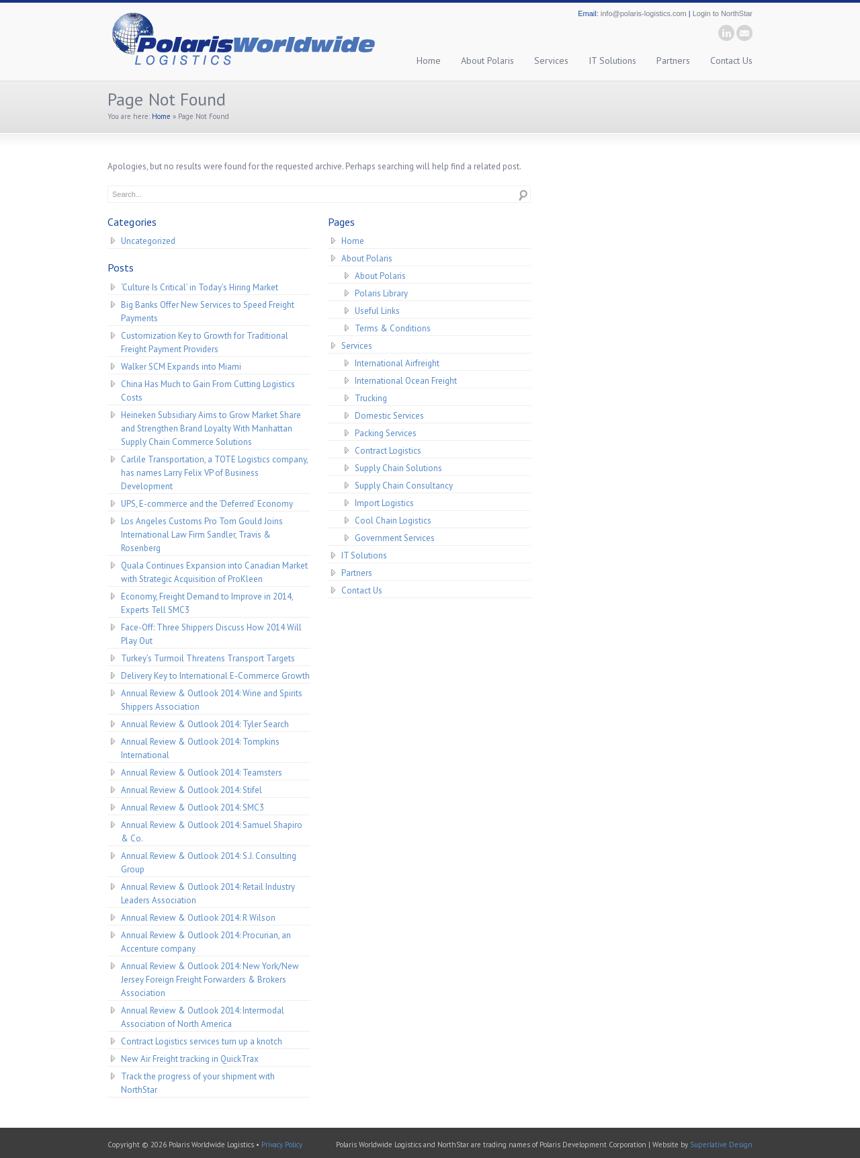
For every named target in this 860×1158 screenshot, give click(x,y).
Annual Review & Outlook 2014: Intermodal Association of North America (202, 1017)
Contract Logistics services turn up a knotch (201, 1041)
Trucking (371, 398)
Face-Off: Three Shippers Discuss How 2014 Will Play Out (211, 634)
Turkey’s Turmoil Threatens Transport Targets (208, 658)
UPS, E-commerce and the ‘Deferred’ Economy (207, 503)
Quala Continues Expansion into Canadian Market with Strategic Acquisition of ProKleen (214, 572)
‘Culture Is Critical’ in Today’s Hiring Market (199, 287)
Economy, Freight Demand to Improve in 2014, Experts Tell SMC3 (207, 603)
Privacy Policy (281, 1144)
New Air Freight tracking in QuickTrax (190, 1059)
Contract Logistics (388, 450)
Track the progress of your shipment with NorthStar (198, 1083)
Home (429, 60)
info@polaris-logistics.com (644, 13)
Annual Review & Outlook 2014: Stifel (191, 790)
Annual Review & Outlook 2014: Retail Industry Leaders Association (208, 893)
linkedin (726, 33)
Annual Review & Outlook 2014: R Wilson (198, 917)
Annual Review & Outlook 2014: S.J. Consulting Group (208, 862)
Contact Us (731, 60)
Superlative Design (721, 1144)
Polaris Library (381, 293)
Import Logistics (384, 503)
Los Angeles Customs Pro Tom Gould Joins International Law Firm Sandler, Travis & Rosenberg (202, 534)
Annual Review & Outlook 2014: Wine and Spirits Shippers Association (211, 700)
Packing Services (386, 433)
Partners (673, 60)
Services (551, 60)
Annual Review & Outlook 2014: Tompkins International (200, 748)
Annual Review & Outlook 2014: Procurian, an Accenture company (206, 941)
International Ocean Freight (406, 380)
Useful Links (377, 311)
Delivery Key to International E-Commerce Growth (215, 675)
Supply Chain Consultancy (404, 485)
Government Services (395, 538)
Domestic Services (389, 415)
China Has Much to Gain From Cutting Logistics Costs (208, 390)
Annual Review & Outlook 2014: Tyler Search (205, 724)
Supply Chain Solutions (398, 468)
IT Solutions (612, 60)
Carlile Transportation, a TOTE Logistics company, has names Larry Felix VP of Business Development (214, 473)
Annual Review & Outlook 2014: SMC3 (192, 807)
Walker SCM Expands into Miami (181, 366)
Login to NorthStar (722, 13)
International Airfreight (397, 363)
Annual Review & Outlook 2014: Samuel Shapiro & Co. (211, 831)
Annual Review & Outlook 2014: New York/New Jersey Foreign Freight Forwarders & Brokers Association (210, 979)
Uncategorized (148, 241)
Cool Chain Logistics (393, 520)
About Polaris (487, 60)
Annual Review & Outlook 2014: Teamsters (201, 772)
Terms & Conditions (393, 328)
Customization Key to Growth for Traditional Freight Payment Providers (204, 342)
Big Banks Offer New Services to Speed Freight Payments (207, 311)
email (744, 33)
